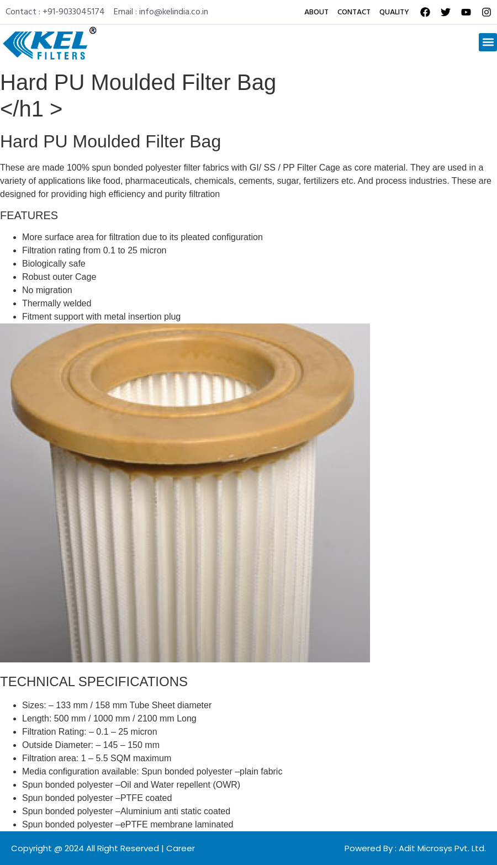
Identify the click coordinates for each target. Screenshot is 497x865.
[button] (488, 42)
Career (180, 848)
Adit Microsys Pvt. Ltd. (442, 848)
